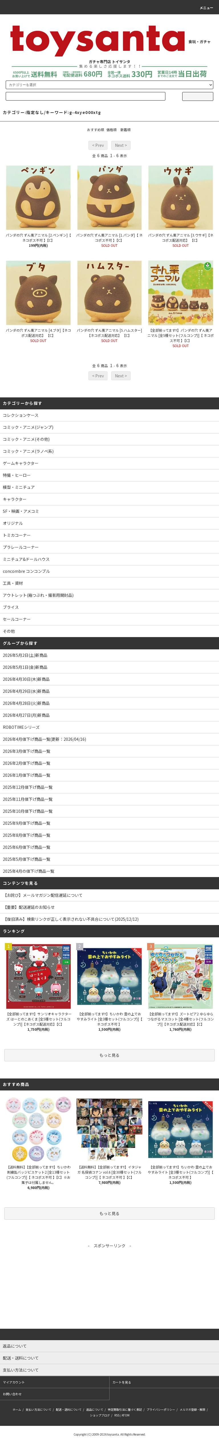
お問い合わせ (12, 1394)
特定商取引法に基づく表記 (125, 1409)
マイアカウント (14, 1382)
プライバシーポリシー (161, 1409)
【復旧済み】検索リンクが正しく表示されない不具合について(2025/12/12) (71, 919)
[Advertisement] (109, 1289)
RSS (116, 1415)
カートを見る (121, 1382)
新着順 (125, 129)
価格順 (111, 129)
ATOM (125, 1415)
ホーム (17, 1409)
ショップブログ (100, 1415)
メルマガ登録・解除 (192, 1409)
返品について (94, 1409)
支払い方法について (38, 1409)
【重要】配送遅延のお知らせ (29, 907)
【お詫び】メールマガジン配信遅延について (43, 895)
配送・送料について (69, 1409)
